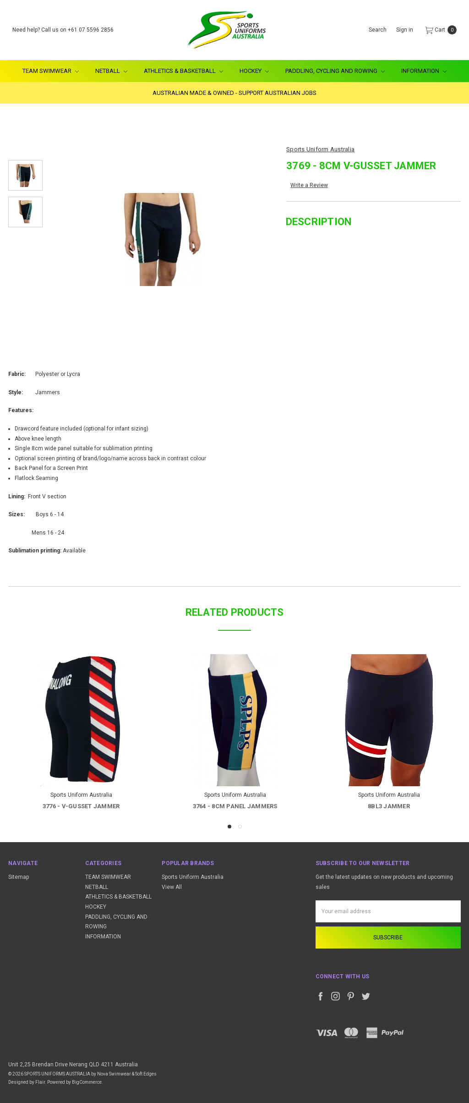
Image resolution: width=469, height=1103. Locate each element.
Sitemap (18, 877)
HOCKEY (254, 70)
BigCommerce (87, 1082)
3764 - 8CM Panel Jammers (235, 806)
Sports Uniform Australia (193, 877)
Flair (40, 1082)
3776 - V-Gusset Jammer (81, 806)
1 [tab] (229, 826)
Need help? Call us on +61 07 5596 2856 (63, 30)
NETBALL (111, 70)
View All (172, 887)
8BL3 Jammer (389, 806)
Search (378, 30)
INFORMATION (424, 70)
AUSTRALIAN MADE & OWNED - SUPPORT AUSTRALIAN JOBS (234, 92)
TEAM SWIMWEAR (50, 70)
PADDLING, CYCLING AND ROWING (335, 70)
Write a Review (309, 185)
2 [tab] (240, 826)
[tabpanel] (81, 733)
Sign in (404, 30)
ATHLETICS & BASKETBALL (183, 70)
